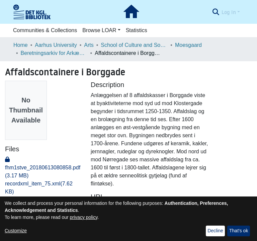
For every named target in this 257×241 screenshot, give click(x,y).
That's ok (238, 230)
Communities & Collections (45, 30)
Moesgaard (188, 45)
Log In (229, 12)
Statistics (136, 30)
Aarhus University (56, 45)
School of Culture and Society (134, 45)
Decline (215, 230)
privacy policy (84, 217)
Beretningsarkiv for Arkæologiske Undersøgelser (54, 53)
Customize (16, 230)
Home (20, 45)
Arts (88, 45)
